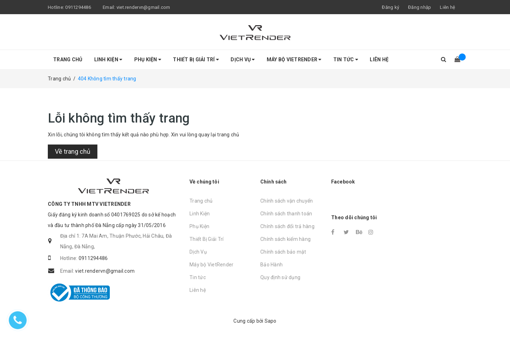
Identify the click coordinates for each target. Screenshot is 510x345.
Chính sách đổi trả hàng (287, 226)
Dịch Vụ (243, 59)
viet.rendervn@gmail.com (143, 7)
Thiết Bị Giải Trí (196, 59)
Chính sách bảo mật (283, 252)
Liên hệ (447, 7)
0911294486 (78, 7)
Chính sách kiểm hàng (285, 239)
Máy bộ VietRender (294, 59)
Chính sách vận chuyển (286, 201)
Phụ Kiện (148, 59)
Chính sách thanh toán (286, 213)
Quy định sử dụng (280, 277)
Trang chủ (67, 59)
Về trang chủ (72, 151)
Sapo (271, 321)
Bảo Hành (271, 264)
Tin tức (345, 59)
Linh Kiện (108, 59)
